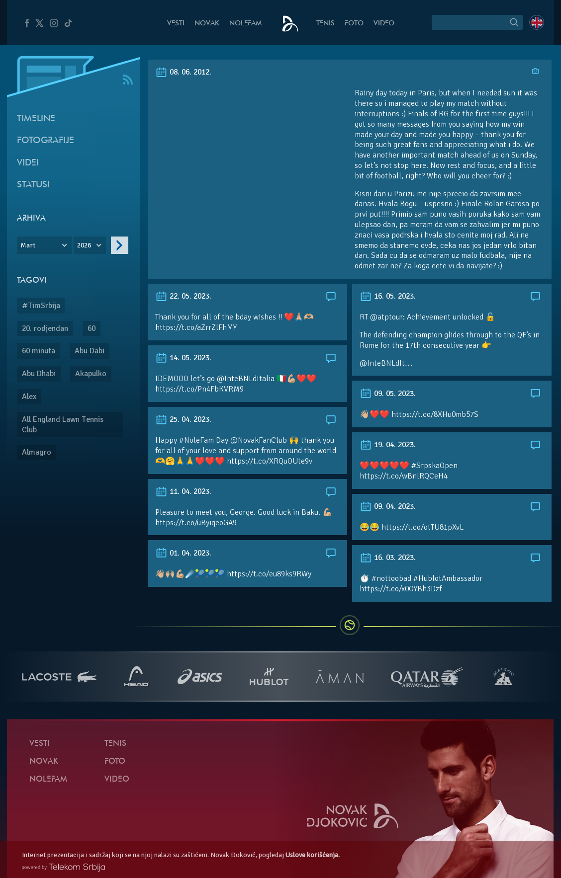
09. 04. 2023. (388, 506)
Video (384, 23)
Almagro (36, 452)
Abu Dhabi (39, 374)
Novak (206, 23)
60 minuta (38, 351)
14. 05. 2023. (183, 358)
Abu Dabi (89, 351)
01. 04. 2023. (183, 553)
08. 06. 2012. (183, 72)
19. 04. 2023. (388, 445)
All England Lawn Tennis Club (62, 424)
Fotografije (45, 141)
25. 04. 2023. (183, 419)
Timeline (36, 119)
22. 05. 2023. (183, 296)
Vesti (176, 23)
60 (91, 328)
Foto (354, 23)
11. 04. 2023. (183, 491)
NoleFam (245, 23)
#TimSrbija (41, 306)
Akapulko (90, 374)
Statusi (33, 185)
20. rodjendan (45, 328)
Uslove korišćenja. (312, 855)
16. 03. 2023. (388, 557)
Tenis (325, 23)
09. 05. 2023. (388, 394)
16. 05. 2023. (388, 296)
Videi (28, 163)
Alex (29, 396)
